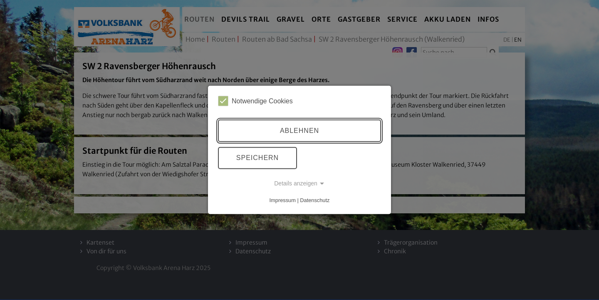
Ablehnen (299, 130)
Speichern (257, 157)
